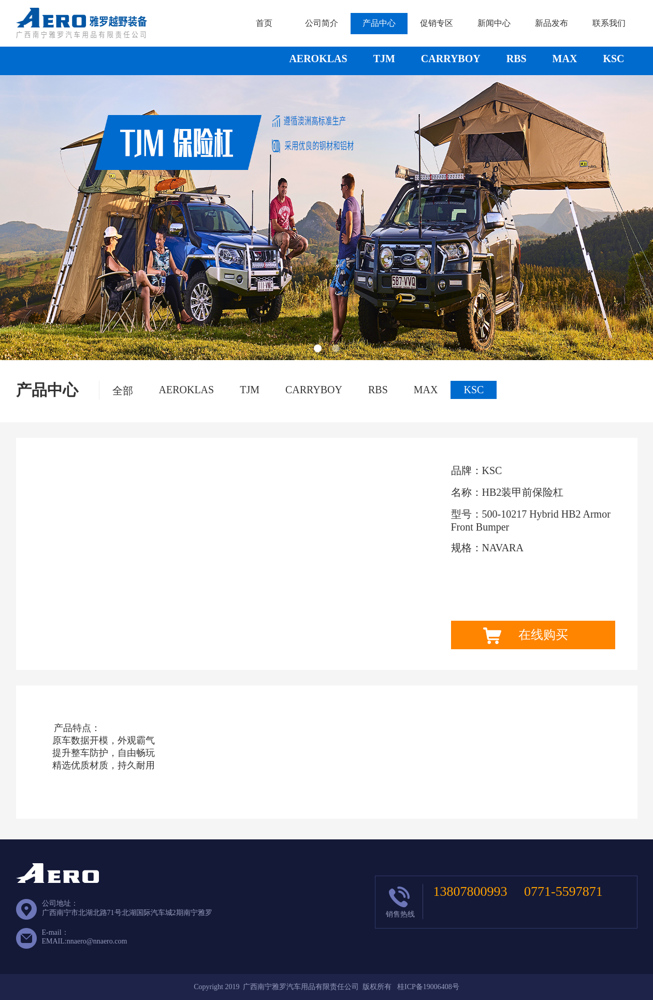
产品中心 (379, 23)
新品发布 (551, 23)
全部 (122, 390)
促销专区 (436, 23)
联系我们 (609, 23)
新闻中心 (494, 23)
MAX (565, 58)
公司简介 (321, 23)
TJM (384, 58)
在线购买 (543, 634)
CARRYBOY (451, 58)
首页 (264, 23)
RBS (516, 58)
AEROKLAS (318, 58)
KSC (613, 58)
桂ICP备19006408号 (428, 987)
